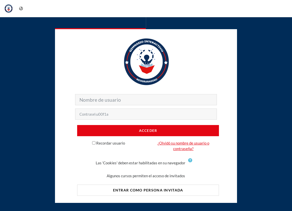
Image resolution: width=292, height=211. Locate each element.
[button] (191, 163)
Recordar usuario (110, 143)
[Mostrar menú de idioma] (21, 8)
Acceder (148, 130)
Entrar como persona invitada (148, 190)
